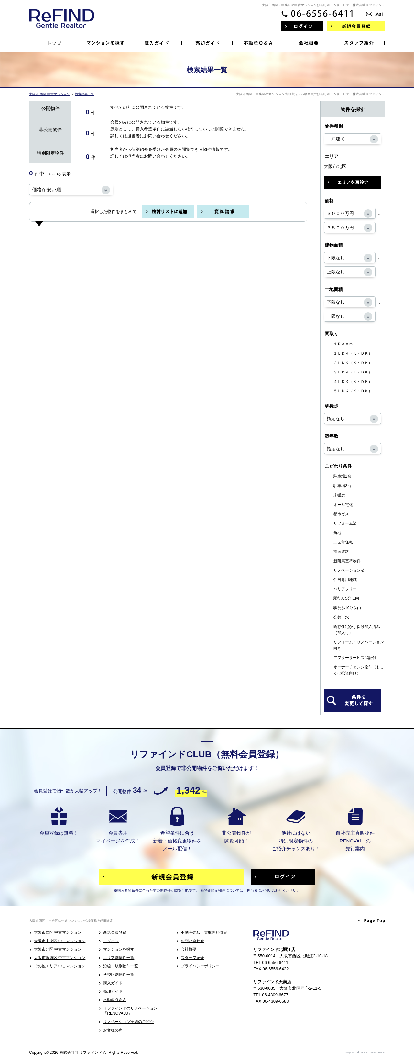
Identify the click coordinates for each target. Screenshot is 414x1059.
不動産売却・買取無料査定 (204, 932)
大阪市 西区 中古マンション (49, 94)
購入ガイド (113, 983)
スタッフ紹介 (192, 957)
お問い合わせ (192, 941)
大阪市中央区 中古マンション (59, 941)
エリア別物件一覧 (118, 957)
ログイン (111, 941)
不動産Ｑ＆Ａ (114, 1000)
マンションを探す (118, 949)
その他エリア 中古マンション (59, 966)
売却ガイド (113, 991)
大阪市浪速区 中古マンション (59, 957)
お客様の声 (113, 1030)
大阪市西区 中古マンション (58, 932)
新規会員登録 (114, 932)
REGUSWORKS (374, 1052)
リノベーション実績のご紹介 (128, 1022)
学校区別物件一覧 (118, 974)
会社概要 (188, 949)
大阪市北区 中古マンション (58, 949)
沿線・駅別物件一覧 (120, 966)
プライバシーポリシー (200, 966)
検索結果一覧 (84, 94)
